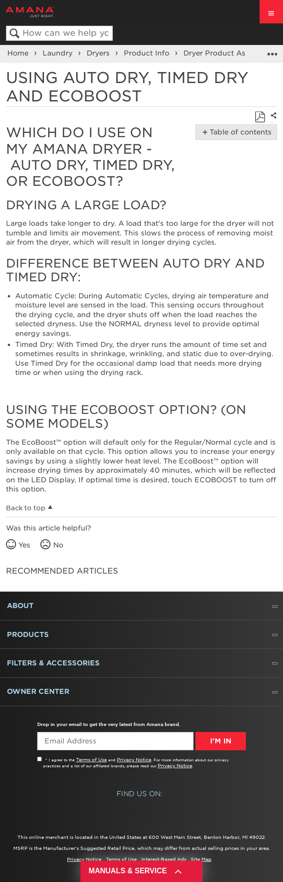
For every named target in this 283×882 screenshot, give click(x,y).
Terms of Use (91, 759)
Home (19, 53)
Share (272, 122)
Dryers (99, 53)
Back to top (25, 508)
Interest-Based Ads (163, 859)
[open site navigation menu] (271, 11)
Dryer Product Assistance (230, 53)
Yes (24, 545)
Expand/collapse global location (272, 51)
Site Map (201, 859)
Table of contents (239, 132)
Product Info (148, 53)
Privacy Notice (134, 759)
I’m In (220, 741)
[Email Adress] (115, 741)
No (58, 545)
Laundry (59, 53)
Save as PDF (260, 117)
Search (14, 34)
